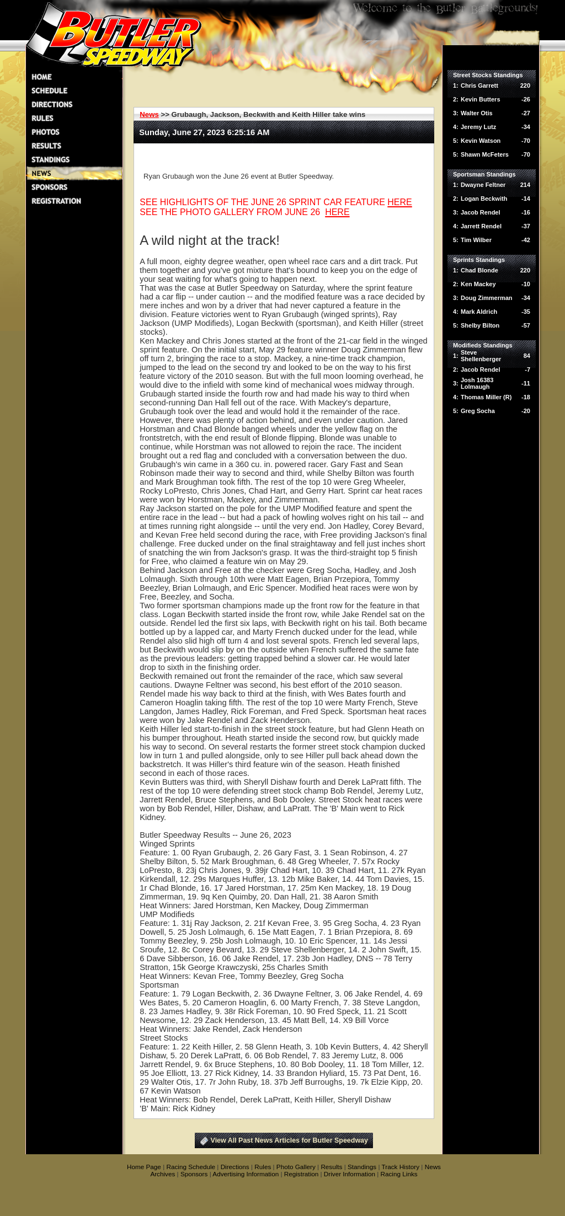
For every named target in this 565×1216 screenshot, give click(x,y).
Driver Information (349, 1173)
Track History (401, 1166)
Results (331, 1166)
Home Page (144, 1166)
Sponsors (194, 1173)
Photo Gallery (296, 1166)
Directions (235, 1166)
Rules (262, 1166)
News (149, 114)
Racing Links (399, 1173)
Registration (301, 1173)
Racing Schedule (190, 1166)
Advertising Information (245, 1173)
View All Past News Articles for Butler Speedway (289, 1140)
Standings (362, 1166)
